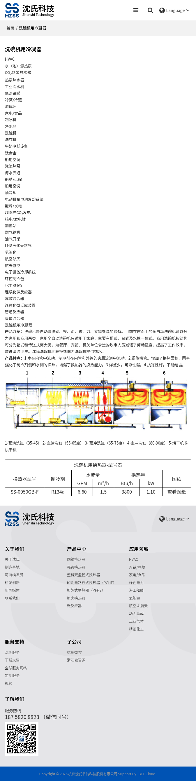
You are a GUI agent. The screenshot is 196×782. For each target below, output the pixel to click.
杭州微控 (74, 653)
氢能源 (134, 598)
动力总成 (136, 613)
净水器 (11, 126)
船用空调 (12, 159)
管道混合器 (14, 318)
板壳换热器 (76, 598)
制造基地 (12, 567)
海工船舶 (136, 590)
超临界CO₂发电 (18, 212)
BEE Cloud (146, 774)
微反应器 (74, 606)
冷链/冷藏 (137, 567)
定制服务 (12, 676)
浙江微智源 (76, 660)
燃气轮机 (12, 232)
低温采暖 (12, 93)
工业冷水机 (14, 86)
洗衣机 (11, 139)
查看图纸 (176, 491)
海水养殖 (12, 172)
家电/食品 (137, 575)
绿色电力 (136, 583)
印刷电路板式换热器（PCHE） (92, 583)
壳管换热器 (76, 567)
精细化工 (136, 629)
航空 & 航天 (138, 606)
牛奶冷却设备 (16, 146)
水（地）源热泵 (18, 66)
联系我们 (12, 598)
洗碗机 (11, 133)
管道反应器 (14, 312)
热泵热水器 (14, 80)
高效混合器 (14, 298)
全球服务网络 (16, 668)
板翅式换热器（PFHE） (86, 590)
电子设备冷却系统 (20, 272)
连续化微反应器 (18, 292)
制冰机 (11, 120)
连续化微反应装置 (20, 305)
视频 (8, 684)
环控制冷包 (14, 278)
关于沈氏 (12, 559)
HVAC (133, 559)
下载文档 (12, 660)
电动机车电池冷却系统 (24, 199)
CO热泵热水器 (18, 72)
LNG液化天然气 (18, 245)
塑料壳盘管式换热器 (83, 575)
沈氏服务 (12, 653)
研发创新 (12, 583)
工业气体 (136, 621)
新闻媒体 (12, 590)
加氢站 (11, 226)
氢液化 (11, 252)
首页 (10, 28)
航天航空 (12, 265)
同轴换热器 (76, 559)
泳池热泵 (12, 166)
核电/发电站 (15, 219)
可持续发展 (14, 575)
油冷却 (11, 192)
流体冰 (11, 106)
